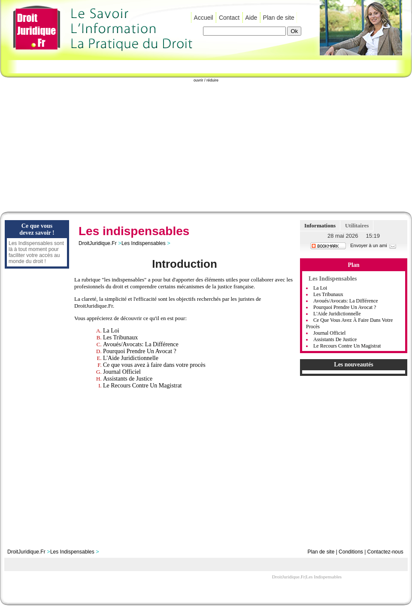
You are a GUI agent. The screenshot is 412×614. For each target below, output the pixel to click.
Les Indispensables (143, 243)
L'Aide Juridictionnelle (130, 358)
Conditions (351, 552)
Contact (229, 17)
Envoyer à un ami (373, 245)
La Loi (111, 330)
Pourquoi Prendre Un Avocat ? (139, 351)
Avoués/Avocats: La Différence (141, 344)
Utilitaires (357, 225)
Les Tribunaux (120, 337)
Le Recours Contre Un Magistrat (142, 385)
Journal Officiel (122, 372)
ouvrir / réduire (206, 80)
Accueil (203, 17)
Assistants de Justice (127, 378)
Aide (251, 17)
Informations (320, 225)
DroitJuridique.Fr (98, 243)
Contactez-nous (385, 552)
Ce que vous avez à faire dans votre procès (154, 365)
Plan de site (278, 17)
